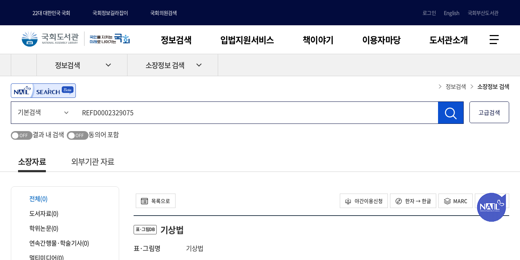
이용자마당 (381, 39)
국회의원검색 (163, 12)
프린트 (478, 65)
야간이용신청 (363, 201)
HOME (24, 65)
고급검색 (489, 112)
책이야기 (318, 39)
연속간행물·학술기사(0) (54, 243)
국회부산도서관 (483, 12)
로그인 (429, 12)
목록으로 (155, 201)
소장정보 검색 (165, 65)
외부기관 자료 (92, 162)
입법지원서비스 (247, 39)
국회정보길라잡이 (110, 12)
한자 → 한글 (412, 201)
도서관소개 (448, 39)
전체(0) (33, 198)
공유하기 (503, 65)
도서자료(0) (39, 213)
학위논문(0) (39, 228)
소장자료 (32, 162)
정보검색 (176, 39)
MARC (455, 201)
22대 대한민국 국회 (51, 12)
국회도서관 (50, 39)
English (451, 12)
